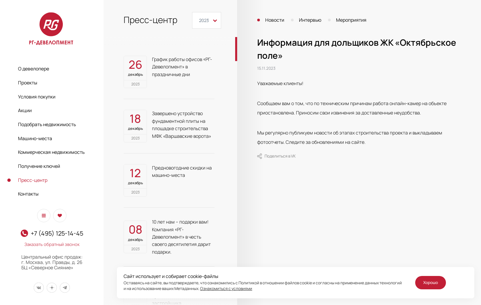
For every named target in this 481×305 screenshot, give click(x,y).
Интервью (310, 20)
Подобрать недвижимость (47, 124)
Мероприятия (351, 20)
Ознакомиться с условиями (226, 288)
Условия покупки (36, 96)
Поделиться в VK (276, 156)
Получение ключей (39, 166)
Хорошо (430, 282)
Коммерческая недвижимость (51, 152)
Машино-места (35, 138)
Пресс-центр (32, 180)
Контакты (28, 194)
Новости (274, 20)
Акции (25, 110)
